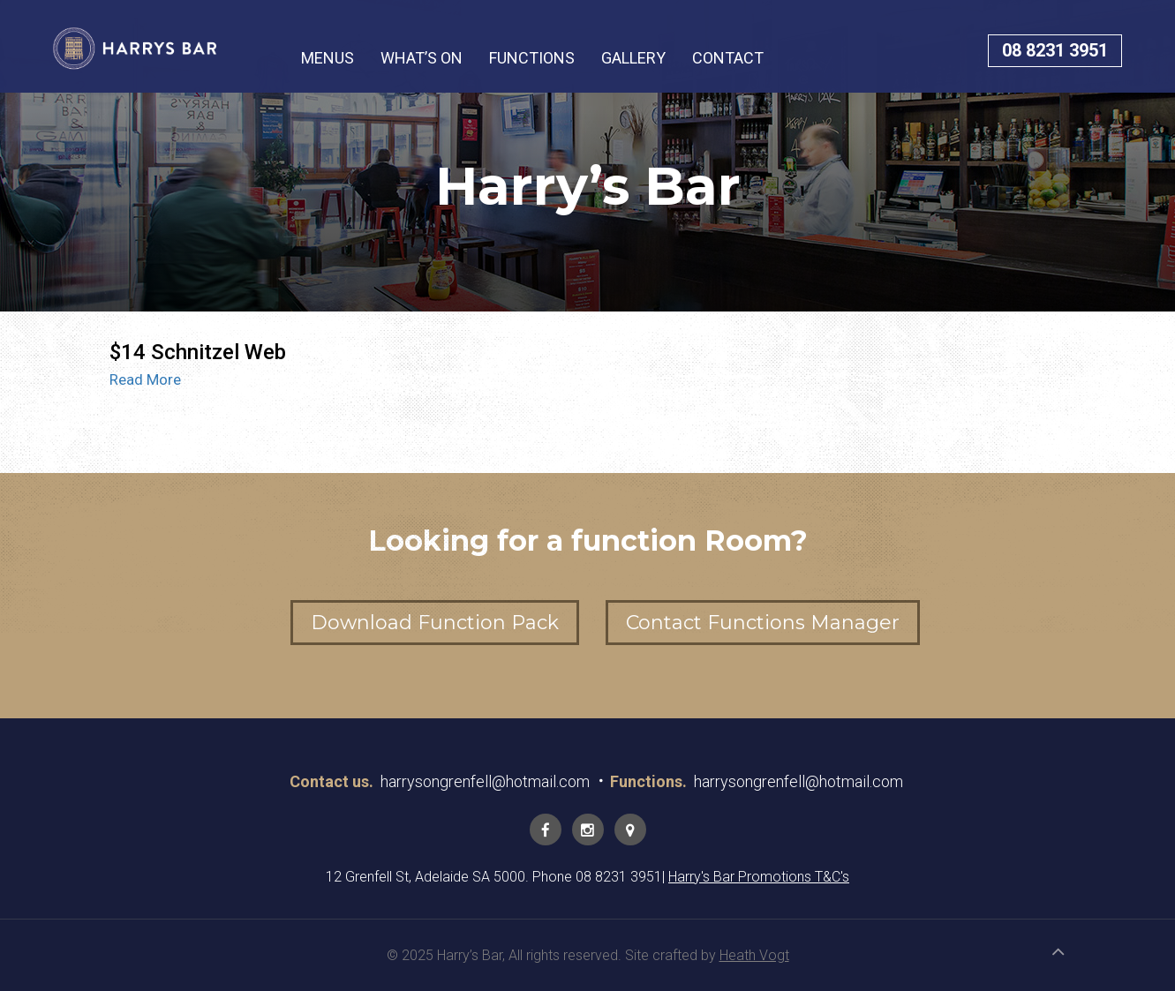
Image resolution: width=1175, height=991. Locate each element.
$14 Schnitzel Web (197, 352)
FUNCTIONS (532, 58)
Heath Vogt (754, 955)
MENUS (327, 58)
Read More (145, 379)
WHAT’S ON (421, 58)
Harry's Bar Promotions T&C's (758, 876)
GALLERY (633, 58)
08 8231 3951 (1055, 50)
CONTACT (728, 58)
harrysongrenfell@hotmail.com (485, 781)
